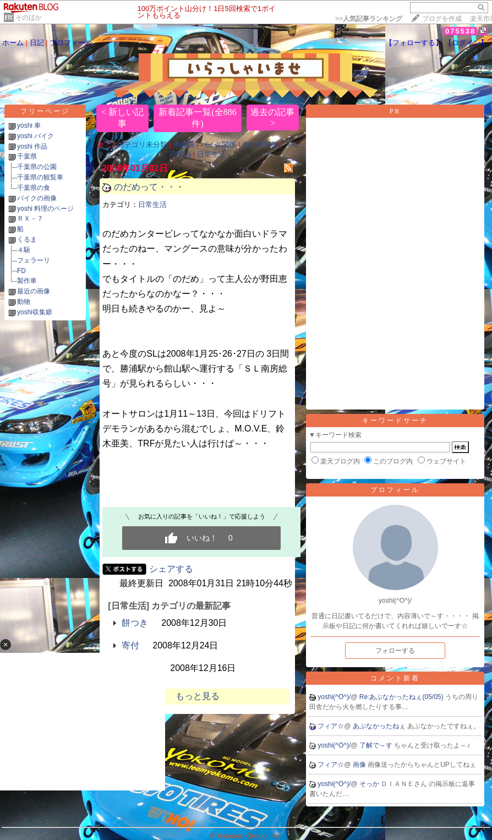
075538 (460, 31)
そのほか (28, 17)
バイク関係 (218, 144)
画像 (360, 764)
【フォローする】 (413, 43)
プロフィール (71, 43)
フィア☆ (331, 726)
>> (368, 19)
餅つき (135, 623)
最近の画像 (33, 291)
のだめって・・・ (153, 187)
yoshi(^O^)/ (334, 697)
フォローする (395, 650)
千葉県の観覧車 (40, 177)
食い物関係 (260, 144)
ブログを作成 (442, 19)
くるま (27, 239)
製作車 (27, 281)
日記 (37, 43)
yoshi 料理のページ (45, 208)
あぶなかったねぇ (380, 726)
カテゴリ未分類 (142, 144)
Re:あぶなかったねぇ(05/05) (402, 697)
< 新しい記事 (122, 117)
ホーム (13, 43)
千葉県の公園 (37, 167)
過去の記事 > (272, 117)
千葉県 (27, 156)
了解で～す (376, 745)
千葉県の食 (33, 188)
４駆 (23, 250)
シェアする (171, 569)
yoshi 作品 (32, 146)
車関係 (184, 144)
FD (21, 271)
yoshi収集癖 (34, 312)
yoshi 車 (29, 125)
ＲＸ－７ (30, 218)
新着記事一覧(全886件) (197, 117)
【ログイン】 (466, 43)
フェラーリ (33, 260)
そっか (370, 784)
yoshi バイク (35, 136)
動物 (23, 302)
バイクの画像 (37, 198)
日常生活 (211, 154)
